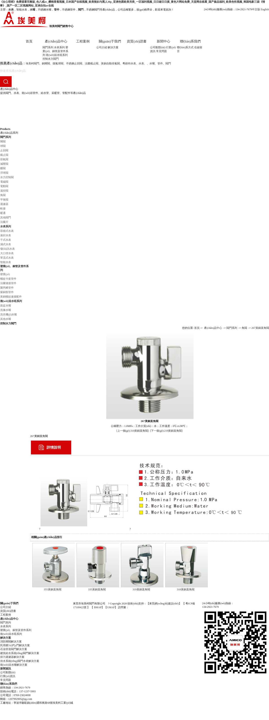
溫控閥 (4, 190)
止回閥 (4, 150)
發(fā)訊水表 (7, 248)
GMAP (111, 607)
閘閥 (3, 141)
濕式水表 (5, 244)
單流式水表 (7, 257)
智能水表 (5, 262)
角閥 (3, 195)
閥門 (168, 63)
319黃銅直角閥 (141, 589)
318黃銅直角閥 (185, 589)
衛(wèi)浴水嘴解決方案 (13, 664)
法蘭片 (4, 222)
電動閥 (4, 186)
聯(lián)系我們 (190, 41)
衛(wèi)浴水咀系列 (57, 55)
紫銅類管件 (7, 292)
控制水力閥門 (51, 58)
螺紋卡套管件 (8, 278)
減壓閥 (4, 163)
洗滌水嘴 (5, 310)
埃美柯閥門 (32, 63)
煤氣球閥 (58, 63)
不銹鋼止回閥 (74, 63)
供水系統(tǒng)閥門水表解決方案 (19, 661)
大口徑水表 (7, 253)
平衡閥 (4, 199)
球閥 (3, 146)
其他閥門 (5, 217)
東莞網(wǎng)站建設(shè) (164, 603)
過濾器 (4, 204)
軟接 (3, 208)
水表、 (143, 63)
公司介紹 (101, 47)
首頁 (29, 41)
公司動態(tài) (157, 47)
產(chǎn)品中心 (56, 41)
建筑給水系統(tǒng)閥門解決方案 (19, 653)
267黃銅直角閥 (260, 327)
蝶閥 (3, 168)
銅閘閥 (46, 63)
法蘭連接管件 (8, 283)
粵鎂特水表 (129, 63)
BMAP (97, 607)
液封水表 (5, 235)
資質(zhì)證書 (136, 41)
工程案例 (83, 41)
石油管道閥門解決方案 (13, 649)
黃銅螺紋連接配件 (11, 296)
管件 (160, 63)
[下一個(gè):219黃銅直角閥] (166, 430)
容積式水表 (7, 230)
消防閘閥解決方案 (11, 641)
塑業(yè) (5, 274)
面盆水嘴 (5, 305)
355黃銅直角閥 (52, 589)
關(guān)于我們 (110, 41)
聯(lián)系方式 (185, 47)
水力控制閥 (7, 177)
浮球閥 (4, 172)
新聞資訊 (5, 668)
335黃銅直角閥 (97, 589)
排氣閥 (4, 159)
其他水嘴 (5, 319)
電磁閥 (4, 181)
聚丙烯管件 (7, 287)
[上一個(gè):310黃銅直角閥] (132, 430)
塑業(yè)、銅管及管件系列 (55, 51)
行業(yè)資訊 (7, 676)
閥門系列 (48, 47)
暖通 (3, 213)
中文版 (256, 9)
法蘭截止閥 (91, 63)
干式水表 (5, 239)
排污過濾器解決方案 (12, 657)
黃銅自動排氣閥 (110, 63)
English (265, 9)
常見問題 (161, 51)
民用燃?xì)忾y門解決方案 (15, 645)
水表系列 (59, 47)
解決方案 (113, 47)
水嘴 (152, 63)
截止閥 (4, 154)
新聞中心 (163, 41)
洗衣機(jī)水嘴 (8, 314)
